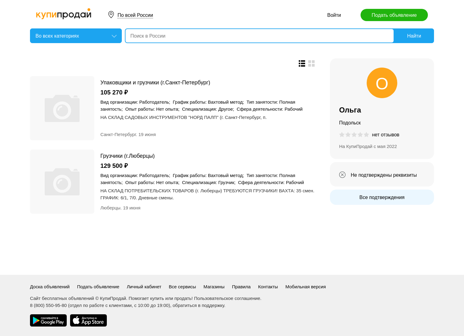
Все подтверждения (381, 197)
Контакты (268, 286)
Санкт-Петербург (118, 134)
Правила (241, 286)
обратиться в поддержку (198, 305)
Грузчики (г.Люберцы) (127, 156)
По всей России (135, 15)
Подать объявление (394, 15)
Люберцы (110, 207)
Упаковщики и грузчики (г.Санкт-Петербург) (155, 82)
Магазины (214, 286)
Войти (334, 15)
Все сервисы (182, 286)
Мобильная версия (306, 286)
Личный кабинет (144, 286)
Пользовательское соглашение (227, 298)
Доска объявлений (49, 286)
